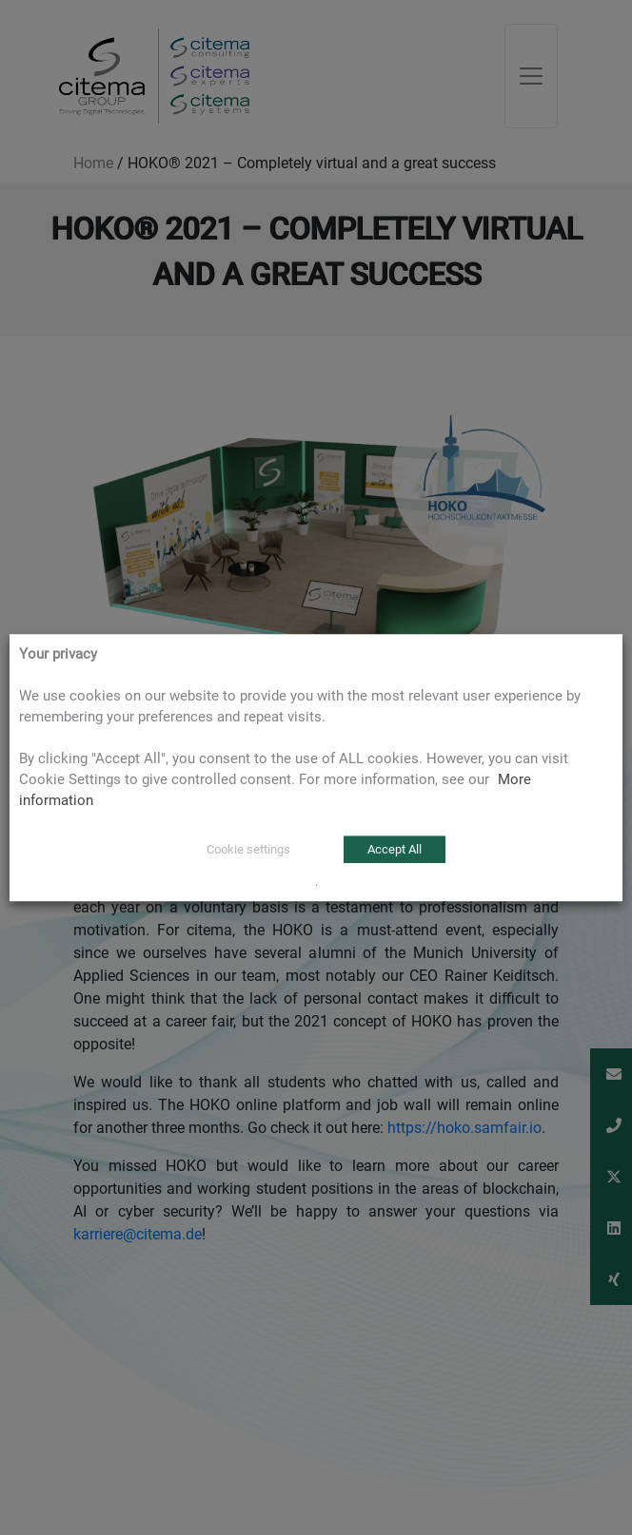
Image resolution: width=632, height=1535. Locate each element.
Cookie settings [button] (248, 849)
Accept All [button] (394, 849)
